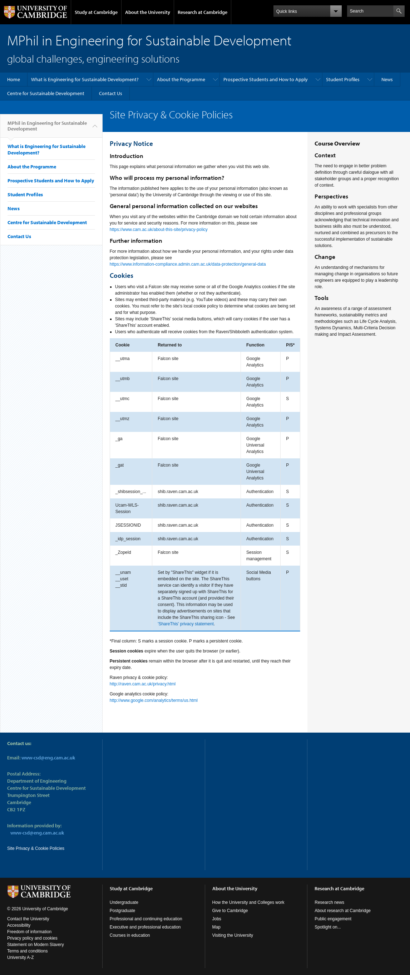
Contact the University (28, 918)
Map (216, 927)
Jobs (216, 918)
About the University (147, 12)
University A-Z (20, 957)
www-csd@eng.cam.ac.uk (48, 757)
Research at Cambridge (202, 12)
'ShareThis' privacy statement (186, 623)
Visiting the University (232, 935)
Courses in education (130, 935)
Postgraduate (122, 910)
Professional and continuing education (146, 918)
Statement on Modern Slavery (35, 944)
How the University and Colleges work (248, 902)
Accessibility (18, 925)
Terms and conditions (27, 951)
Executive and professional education (145, 927)
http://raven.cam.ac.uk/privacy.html (143, 683)
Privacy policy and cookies (32, 938)
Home (13, 79)
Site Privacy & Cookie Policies (35, 848)
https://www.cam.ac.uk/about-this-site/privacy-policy (159, 229)
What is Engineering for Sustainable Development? (85, 79)
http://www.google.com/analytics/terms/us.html (154, 700)
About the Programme (181, 79)
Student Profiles (343, 79)
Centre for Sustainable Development (45, 93)
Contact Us (110, 93)
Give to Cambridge (230, 910)
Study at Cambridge (96, 12)
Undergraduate (124, 902)
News (387, 79)
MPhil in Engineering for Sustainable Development (47, 129)
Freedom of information (29, 931)
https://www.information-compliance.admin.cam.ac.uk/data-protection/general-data (188, 264)
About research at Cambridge (343, 910)
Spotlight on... (328, 927)
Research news (329, 902)
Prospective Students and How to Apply (265, 79)
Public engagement (333, 918)
